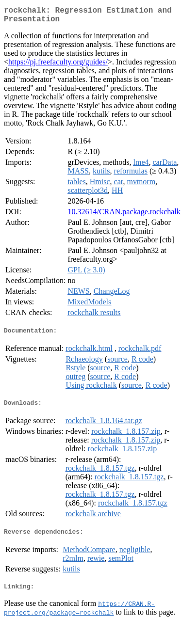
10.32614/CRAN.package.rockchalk (123, 215)
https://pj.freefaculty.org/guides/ (58, 66)
